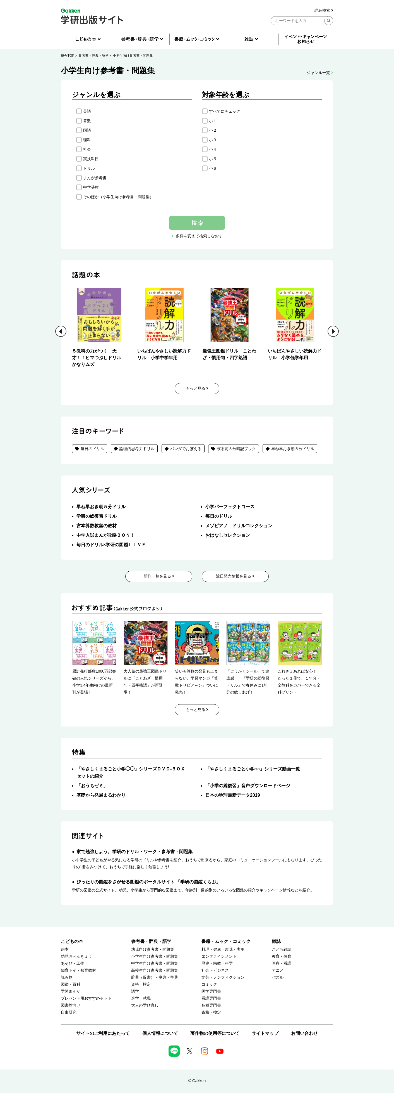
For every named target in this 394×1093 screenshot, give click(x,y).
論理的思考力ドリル (137, 448)
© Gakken (197, 1080)
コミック (209, 984)
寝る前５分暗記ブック (236, 448)
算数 (87, 121)
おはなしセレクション (227, 535)
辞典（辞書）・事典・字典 (154, 977)
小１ (213, 121)
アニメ (278, 970)
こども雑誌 (281, 949)
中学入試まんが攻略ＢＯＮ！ (105, 535)
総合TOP (67, 56)
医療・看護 (281, 963)
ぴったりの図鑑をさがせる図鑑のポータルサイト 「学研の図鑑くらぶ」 (148, 881)
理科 (87, 140)
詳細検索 (323, 10)
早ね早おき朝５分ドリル (292, 448)
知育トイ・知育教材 (78, 970)
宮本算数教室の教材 (96, 525)
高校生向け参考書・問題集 (154, 970)
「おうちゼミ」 (92, 785)
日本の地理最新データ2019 (232, 795)
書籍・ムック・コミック (226, 941)
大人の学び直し (144, 1005)
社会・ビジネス (215, 970)
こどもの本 (72, 941)
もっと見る (197, 388)
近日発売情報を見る (235, 576)
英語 (87, 111)
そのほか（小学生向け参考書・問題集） (118, 197)
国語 (87, 130)
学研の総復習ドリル (96, 516)
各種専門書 (211, 1005)
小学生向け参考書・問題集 (133, 56)
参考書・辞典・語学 (93, 56)
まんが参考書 (95, 178)
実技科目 (91, 159)
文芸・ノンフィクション (222, 977)
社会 (87, 149)
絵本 (65, 949)
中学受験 (91, 187)
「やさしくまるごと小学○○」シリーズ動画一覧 (252, 768)
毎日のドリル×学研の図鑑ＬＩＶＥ (111, 544)
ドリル (89, 168)
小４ (213, 149)
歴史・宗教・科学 (217, 963)
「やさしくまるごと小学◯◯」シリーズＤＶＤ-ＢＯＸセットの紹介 (130, 772)
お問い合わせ (304, 1033)
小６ (213, 168)
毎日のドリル (92, 448)
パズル (278, 977)
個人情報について (160, 1033)
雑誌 (276, 941)
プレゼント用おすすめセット (86, 998)
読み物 (67, 977)
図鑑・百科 (70, 984)
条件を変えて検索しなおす (199, 236)
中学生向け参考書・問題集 (154, 963)
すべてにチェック (224, 111)
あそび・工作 (72, 963)
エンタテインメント (219, 956)
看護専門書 (211, 998)
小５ (213, 159)
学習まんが (70, 991)
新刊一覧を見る (159, 576)
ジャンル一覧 (320, 73)
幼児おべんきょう (76, 956)
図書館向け (70, 1005)
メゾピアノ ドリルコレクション (238, 525)
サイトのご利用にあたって (103, 1033)
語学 (135, 991)
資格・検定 (141, 984)
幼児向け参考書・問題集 (152, 949)
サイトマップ (265, 1033)
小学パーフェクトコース (229, 506)
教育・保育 (281, 956)
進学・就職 (141, 998)
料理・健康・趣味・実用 (222, 949)
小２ (213, 130)
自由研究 (68, 1012)
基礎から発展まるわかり (101, 795)
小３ (213, 140)
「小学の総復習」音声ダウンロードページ (247, 785)
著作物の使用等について (214, 1033)
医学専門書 (211, 991)
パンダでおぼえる (185, 448)
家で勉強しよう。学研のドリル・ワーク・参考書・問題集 (134, 851)
